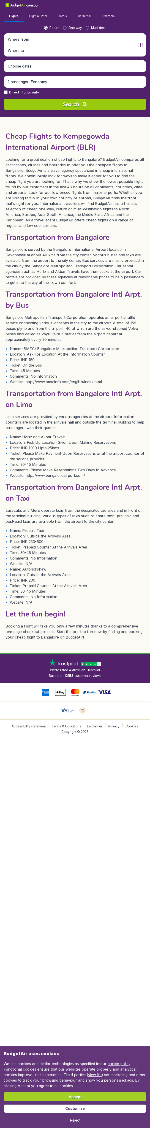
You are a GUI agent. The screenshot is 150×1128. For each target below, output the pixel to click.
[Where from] (37, 123)
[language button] (108, 5)
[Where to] (112, 123)
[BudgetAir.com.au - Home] (14, 5)
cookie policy (119, 1063)
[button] (74, 123)
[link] (119, 5)
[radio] (14, 111)
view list (95, 1074)
